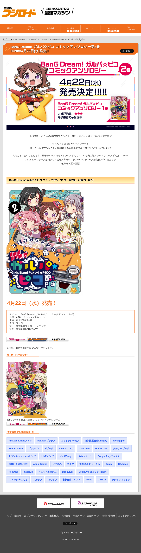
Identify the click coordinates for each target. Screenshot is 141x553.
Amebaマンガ (66, 448)
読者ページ (111, 28)
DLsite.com (101, 448)
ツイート (127, 51)
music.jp (28, 472)
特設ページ (91, 28)
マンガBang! (65, 456)
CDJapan (123, 464)
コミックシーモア (70, 440)
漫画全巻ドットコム (89, 464)
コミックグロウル (131, 28)
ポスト (70, 523)
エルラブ (37, 479)
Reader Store (16, 448)
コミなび (52, 479)
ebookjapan (119, 440)
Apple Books (40, 464)
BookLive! (67, 472)
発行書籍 (70, 28)
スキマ (70, 464)
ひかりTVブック (121, 448)
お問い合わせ (108, 515)
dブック (49, 448)
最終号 (10, 28)
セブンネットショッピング (22, 456)
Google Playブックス (108, 456)
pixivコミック (85, 456)
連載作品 (50, 28)
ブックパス (34, 448)
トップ (8, 515)
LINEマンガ (47, 456)
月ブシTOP (7, 39)
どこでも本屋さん (47, 472)
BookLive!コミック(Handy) (93, 472)
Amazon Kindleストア (20, 440)
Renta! (109, 464)
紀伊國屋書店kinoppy (96, 440)
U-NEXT (102, 479)
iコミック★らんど (18, 479)
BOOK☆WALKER (18, 464)
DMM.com (84, 448)
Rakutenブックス (46, 440)
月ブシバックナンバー (30, 28)
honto (89, 479)
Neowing (13, 472)
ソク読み (57, 464)
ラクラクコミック (121, 479)
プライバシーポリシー (70, 532)
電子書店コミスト (71, 479)
